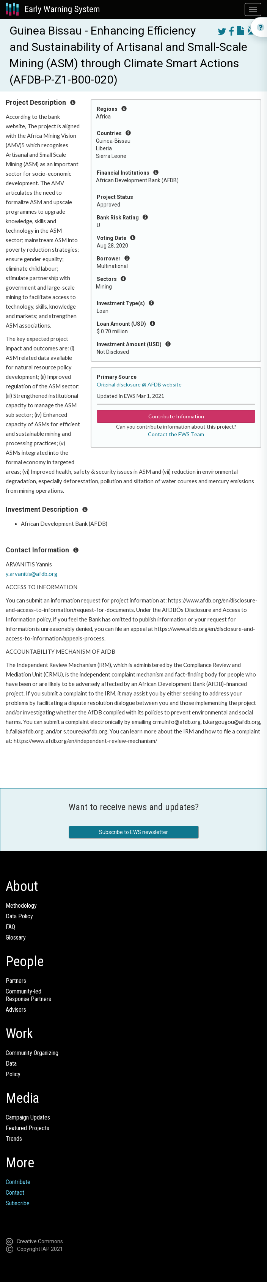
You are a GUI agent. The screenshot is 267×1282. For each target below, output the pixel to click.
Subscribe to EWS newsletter (133, 832)
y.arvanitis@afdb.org (31, 574)
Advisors (16, 1009)
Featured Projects (27, 1128)
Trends (14, 1138)
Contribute (18, 1182)
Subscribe (18, 1203)
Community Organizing (32, 1053)
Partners (16, 980)
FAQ (10, 926)
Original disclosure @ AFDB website (139, 384)
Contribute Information (176, 416)
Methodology (21, 905)
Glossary (16, 937)
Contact (15, 1192)
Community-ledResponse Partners (28, 995)
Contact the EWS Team (176, 434)
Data (11, 1063)
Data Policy (19, 916)
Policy (13, 1074)
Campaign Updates (28, 1117)
